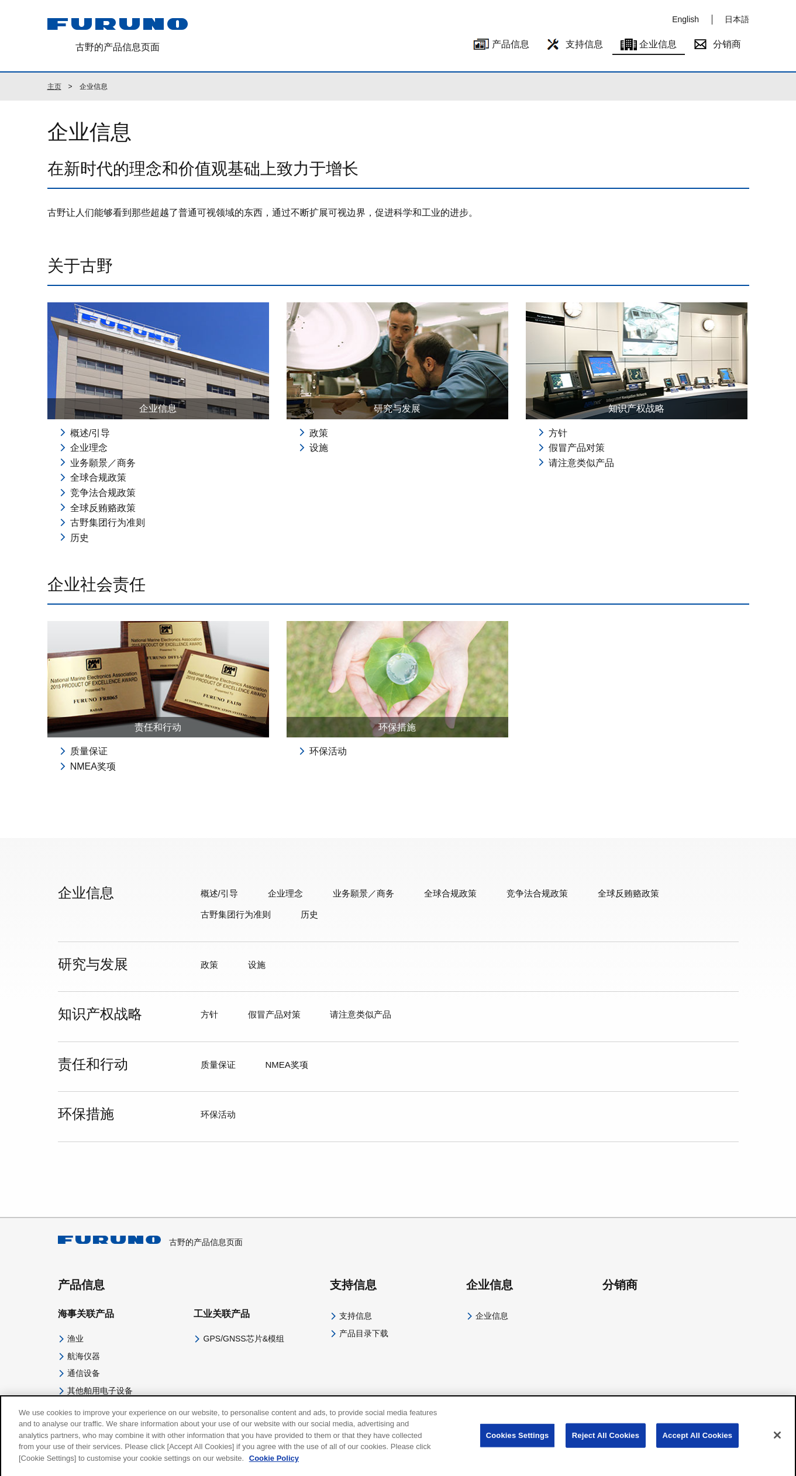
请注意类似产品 (581, 463)
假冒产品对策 (577, 448)
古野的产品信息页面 (150, 1242)
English (685, 19)
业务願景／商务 (103, 463)
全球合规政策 (98, 477)
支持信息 (584, 44)
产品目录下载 (363, 1333)
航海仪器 (83, 1356)
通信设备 (83, 1373)
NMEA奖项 (93, 766)
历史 (79, 538)
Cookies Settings (517, 1443)
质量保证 (89, 751)
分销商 (727, 44)
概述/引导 (90, 433)
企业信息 (658, 44)
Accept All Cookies (698, 1443)
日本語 (737, 19)
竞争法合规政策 (103, 493)
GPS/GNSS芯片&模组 (244, 1338)
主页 (54, 86)
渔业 (75, 1338)
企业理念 (89, 448)
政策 (318, 433)
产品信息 (510, 44)
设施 (318, 448)
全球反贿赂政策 (103, 508)
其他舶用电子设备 (100, 1390)
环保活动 (328, 751)
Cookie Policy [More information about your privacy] (274, 1466)
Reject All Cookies (605, 1443)
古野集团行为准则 (107, 522)
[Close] (777, 1444)
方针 (558, 433)
